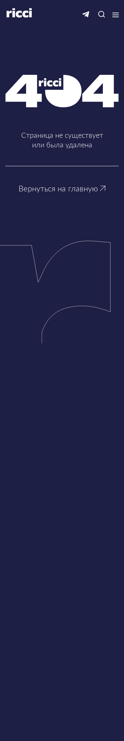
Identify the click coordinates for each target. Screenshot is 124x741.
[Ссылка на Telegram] (85, 15)
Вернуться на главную (62, 188)
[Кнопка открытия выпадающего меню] (115, 15)
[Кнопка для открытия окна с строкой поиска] (101, 15)
